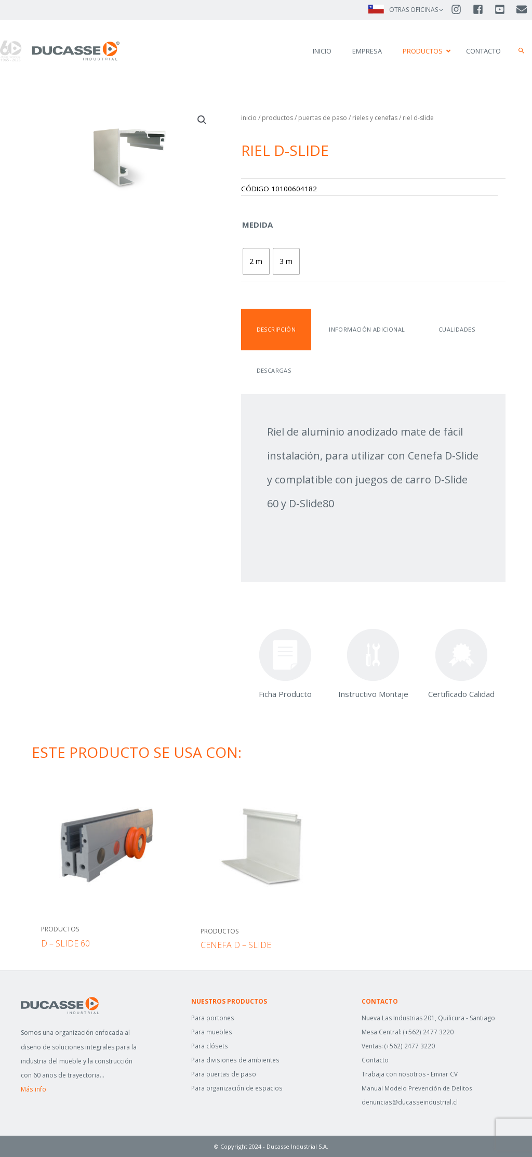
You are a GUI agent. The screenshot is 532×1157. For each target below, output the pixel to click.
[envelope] (522, 9)
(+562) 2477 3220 (428, 1032)
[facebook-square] (483, 9)
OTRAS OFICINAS (413, 9)
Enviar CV (444, 1074)
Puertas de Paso (322, 117)
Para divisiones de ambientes (234, 1060)
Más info (33, 1089)
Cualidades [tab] (449, 329)
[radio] (256, 261)
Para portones (212, 1018)
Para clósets (209, 1046)
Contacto (375, 1060)
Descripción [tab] (275, 329)
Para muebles (211, 1032)
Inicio (249, 117)
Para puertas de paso (223, 1074)
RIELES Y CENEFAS (374, 117)
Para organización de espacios (236, 1088)
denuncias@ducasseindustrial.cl (409, 1102)
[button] (521, 51)
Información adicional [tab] (362, 329)
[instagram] (461, 9)
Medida (257, 224)
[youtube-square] (504, 9)
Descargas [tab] (273, 370)
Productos (277, 117)
